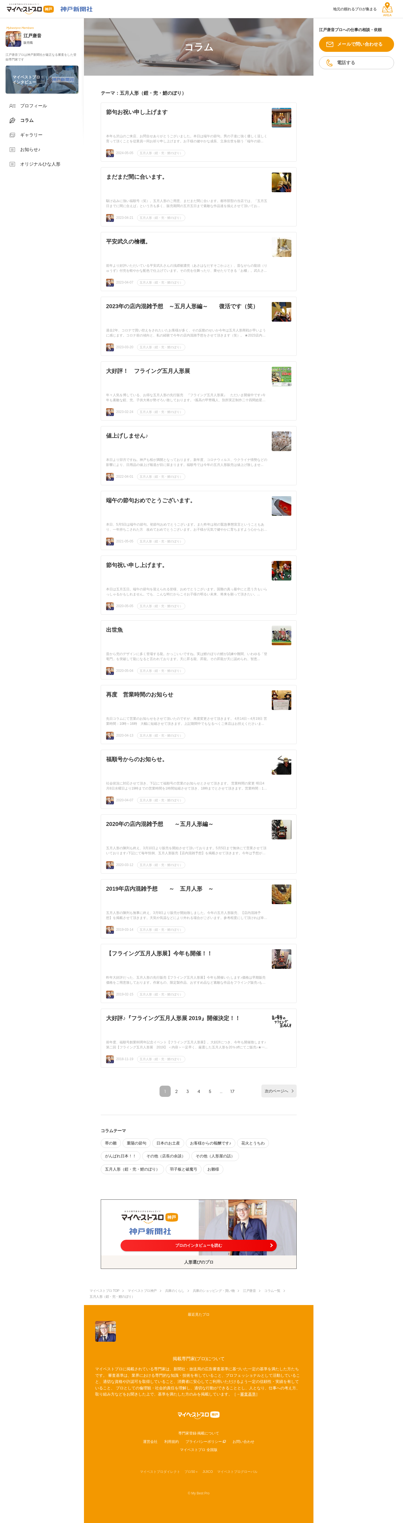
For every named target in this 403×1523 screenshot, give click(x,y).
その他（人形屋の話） (215, 1156)
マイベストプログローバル (237, 1472)
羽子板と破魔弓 (183, 1169)
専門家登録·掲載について (198, 1433)
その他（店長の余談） (166, 1156)
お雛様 (213, 1169)
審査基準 (248, 1394)
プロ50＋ (191, 1472)
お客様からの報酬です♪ (210, 1143)
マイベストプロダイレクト (160, 1472)
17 (232, 1091)
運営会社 (150, 1442)
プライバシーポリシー (204, 1442)
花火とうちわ (253, 1143)
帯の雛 (111, 1143)
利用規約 (171, 1442)
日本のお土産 (168, 1143)
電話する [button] (346, 62)
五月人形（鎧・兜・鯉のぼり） (161, 153)
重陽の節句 (136, 1143)
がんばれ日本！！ (120, 1156)
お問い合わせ (243, 1442)
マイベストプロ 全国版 (198, 1450)
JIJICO (208, 1472)
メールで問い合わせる (360, 44)
